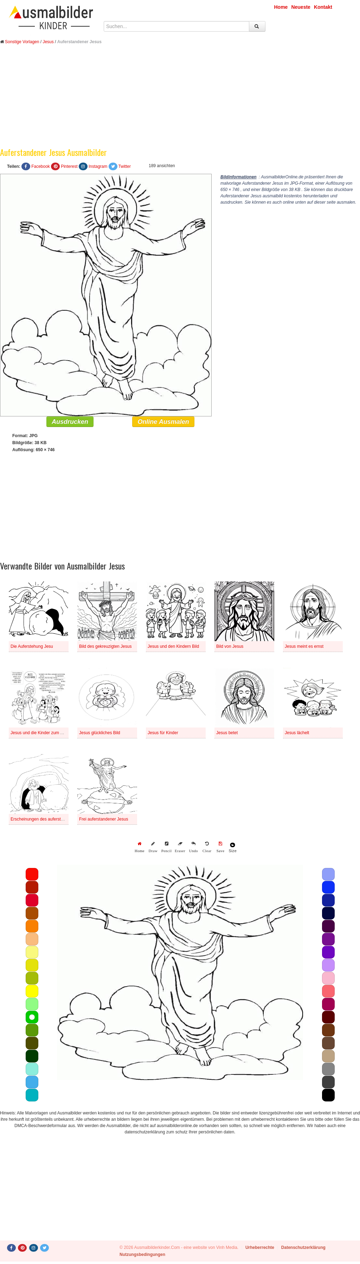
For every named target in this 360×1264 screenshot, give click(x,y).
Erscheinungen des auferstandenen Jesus (50, 819)
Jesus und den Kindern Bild (173, 646)
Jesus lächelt (297, 732)
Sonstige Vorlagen (22, 41)
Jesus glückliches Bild (99, 732)
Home (281, 7)
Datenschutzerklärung (303, 1247)
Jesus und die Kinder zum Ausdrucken (46, 732)
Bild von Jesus (229, 646)
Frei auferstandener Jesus (103, 819)
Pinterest (69, 166)
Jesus (48, 41)
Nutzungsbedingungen (142, 1254)
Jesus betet (227, 732)
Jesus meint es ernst (304, 646)
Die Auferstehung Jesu (32, 646)
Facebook (40, 166)
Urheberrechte (259, 1247)
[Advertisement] (180, 101)
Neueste (300, 7)
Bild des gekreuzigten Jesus (105, 646)
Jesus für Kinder (163, 732)
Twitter (124, 166)
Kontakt (323, 7)
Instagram (98, 166)
